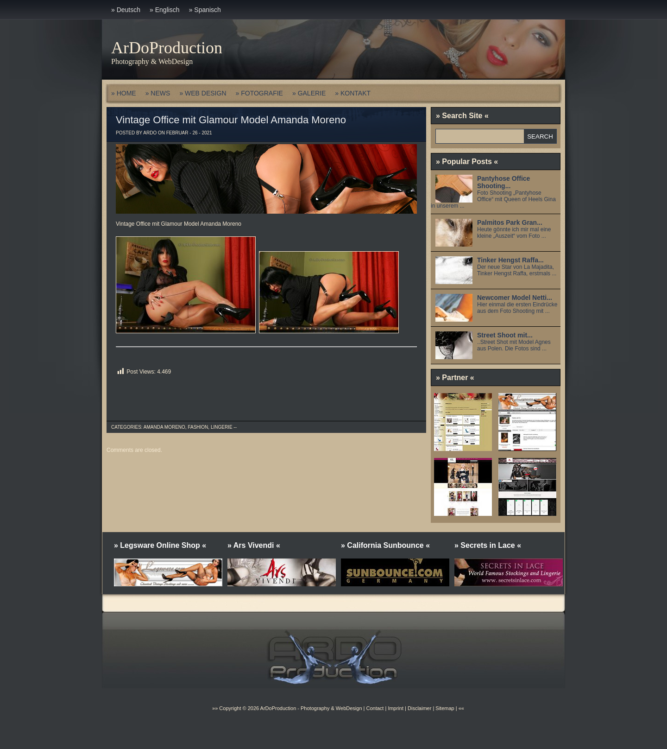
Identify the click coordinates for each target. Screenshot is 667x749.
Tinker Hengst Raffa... (510, 260)
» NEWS (157, 93)
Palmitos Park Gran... (509, 222)
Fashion (198, 427)
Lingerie (222, 427)
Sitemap (444, 708)
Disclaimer (419, 708)
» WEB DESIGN (202, 93)
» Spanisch (205, 9)
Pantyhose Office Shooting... (503, 182)
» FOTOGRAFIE (259, 93)
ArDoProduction (166, 47)
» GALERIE (309, 93)
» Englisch (165, 9)
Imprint (395, 708)
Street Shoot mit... (505, 335)
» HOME (123, 93)
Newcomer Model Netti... (514, 297)
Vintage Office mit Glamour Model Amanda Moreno (231, 120)
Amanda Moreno (164, 427)
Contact (375, 708)
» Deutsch (125, 9)
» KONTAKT (353, 93)
